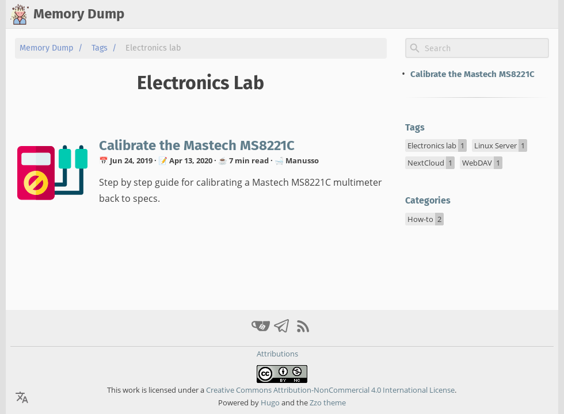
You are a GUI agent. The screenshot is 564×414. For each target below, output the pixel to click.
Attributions (277, 354)
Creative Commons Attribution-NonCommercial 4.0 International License (329, 390)
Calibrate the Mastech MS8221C (197, 145)
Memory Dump (47, 48)
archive (491, 14)
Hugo (270, 402)
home (455, 14)
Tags (100, 48)
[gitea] (262, 331)
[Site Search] (486, 48)
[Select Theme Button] (424, 14)
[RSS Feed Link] (303, 331)
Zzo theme (328, 402)
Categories (428, 200)
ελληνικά (535, 14)
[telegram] (283, 331)
